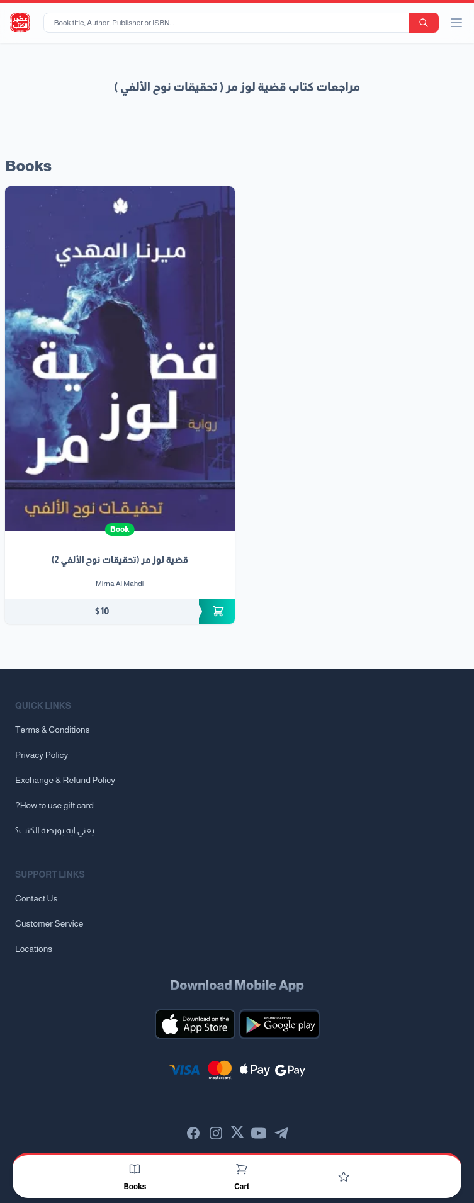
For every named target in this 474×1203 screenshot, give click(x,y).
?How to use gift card (54, 805)
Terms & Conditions (52, 730)
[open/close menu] (456, 22)
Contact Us (36, 898)
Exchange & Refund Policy (65, 780)
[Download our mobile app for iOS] (195, 1024)
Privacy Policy (41, 755)
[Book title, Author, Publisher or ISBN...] (228, 23)
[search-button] (424, 23)
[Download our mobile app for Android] (279, 1024)
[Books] (134, 1169)
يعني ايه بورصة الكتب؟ (54, 830)
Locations (33, 949)
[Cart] (241, 1169)
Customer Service (49, 923)
